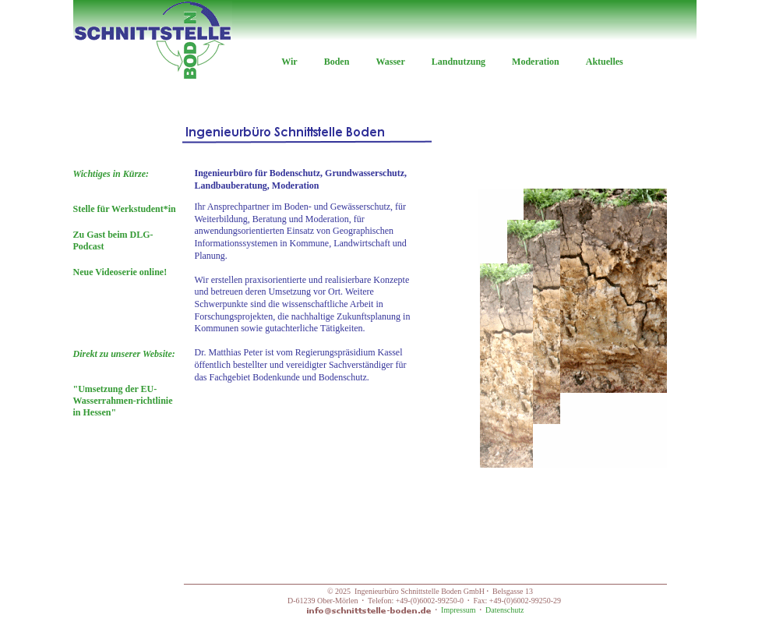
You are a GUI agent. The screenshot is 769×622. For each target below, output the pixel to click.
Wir (289, 61)
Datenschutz (504, 610)
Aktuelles (604, 61)
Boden (337, 61)
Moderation (535, 61)
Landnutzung (458, 61)
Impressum (458, 610)
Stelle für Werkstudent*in (124, 208)
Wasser (390, 61)
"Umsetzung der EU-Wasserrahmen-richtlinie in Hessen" (124, 383)
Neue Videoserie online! (120, 272)
